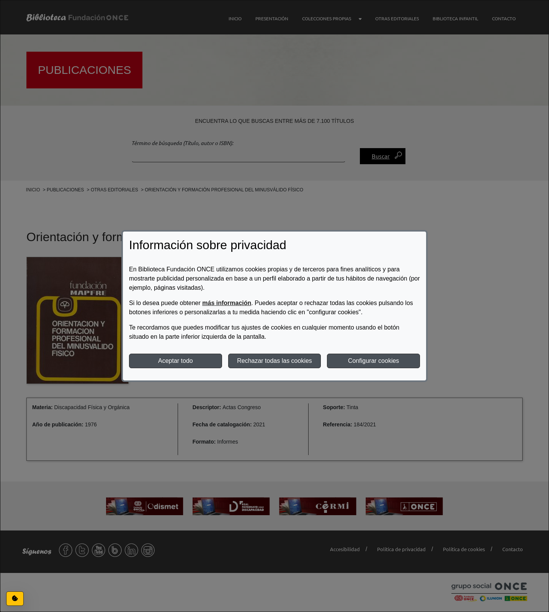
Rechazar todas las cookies (274, 360)
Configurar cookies (373, 360)
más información (226, 303)
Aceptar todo (175, 360)
